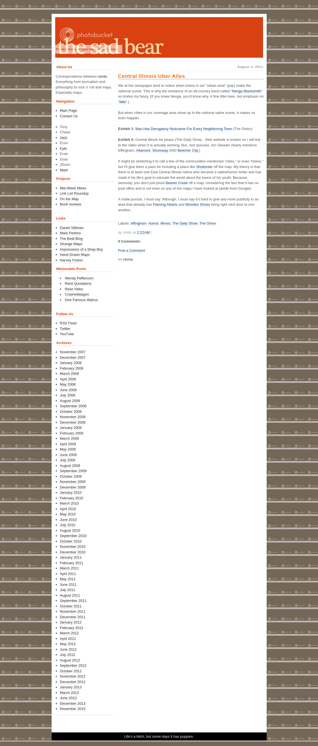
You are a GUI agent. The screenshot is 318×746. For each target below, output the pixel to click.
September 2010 (73, 536)
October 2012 (71, 671)
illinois (165, 223)
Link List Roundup (74, 193)
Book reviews (70, 204)
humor (153, 223)
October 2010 (71, 541)
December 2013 (73, 703)
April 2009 (68, 444)
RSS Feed (68, 323)
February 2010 (72, 498)
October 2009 (71, 476)
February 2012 (72, 628)
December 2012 (73, 682)
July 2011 (67, 590)
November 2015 (73, 709)
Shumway (160, 150)
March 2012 (69, 633)
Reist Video (74, 289)
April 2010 (68, 509)
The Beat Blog (71, 238)
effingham (139, 223)
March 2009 (69, 438)
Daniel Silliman (72, 228)
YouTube (67, 334)
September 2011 (73, 601)
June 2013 (68, 698)
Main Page (68, 110)
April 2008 (68, 379)
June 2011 (68, 584)
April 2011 (68, 574)
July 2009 (67, 460)
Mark (64, 170)
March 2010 (69, 503)
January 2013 (71, 687)
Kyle (63, 148)
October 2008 (71, 411)
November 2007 (73, 352)
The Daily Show (184, 223)
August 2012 (70, 660)
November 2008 (73, 417)
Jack (63, 138)
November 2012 (73, 676)
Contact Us (69, 116)
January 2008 (71, 363)
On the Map (69, 199)
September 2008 (73, 406)
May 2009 (68, 449)
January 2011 (71, 557)
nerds (102, 76)
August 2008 (70, 401)
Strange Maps (71, 244)
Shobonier (204, 167)
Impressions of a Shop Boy (81, 249)
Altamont (143, 150)
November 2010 (73, 546)
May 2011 (68, 579)
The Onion (207, 223)
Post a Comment (131, 250)
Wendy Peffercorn (79, 278)
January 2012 (71, 622)
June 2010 (68, 520)
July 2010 (67, 525)
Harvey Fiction (71, 260)
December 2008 (73, 422)
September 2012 (73, 665)
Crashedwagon (77, 294)
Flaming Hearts (165, 204)
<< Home (125, 259)
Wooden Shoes (197, 204)
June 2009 (68, 455)
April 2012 (68, 638)
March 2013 (69, 693)
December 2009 (73, 487)
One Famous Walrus (81, 300)
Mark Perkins (70, 233)
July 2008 (67, 395)
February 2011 (72, 563)
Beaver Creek (177, 183)
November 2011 (73, 611)
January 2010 (71, 492)
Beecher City (188, 150)
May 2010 (68, 514)
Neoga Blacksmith (246, 91)
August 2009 (70, 466)
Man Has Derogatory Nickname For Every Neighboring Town (183, 129)
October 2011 (71, 606)
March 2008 (69, 373)
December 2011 (73, 617)
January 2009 (71, 428)
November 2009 (73, 482)
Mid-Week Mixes (73, 188)
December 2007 (73, 357)
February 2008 (72, 368)
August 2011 (70, 595)
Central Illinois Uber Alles (151, 76)
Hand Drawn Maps (75, 255)
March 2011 (69, 568)
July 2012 (67, 655)
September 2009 (73, 471)
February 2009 (72, 433)
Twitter (65, 329)
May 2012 (68, 644)
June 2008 (68, 390)
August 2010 (70, 530)
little (122, 102)
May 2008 (68, 384)
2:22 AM (143, 232)
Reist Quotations (78, 283)
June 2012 (68, 649)
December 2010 (73, 552)
